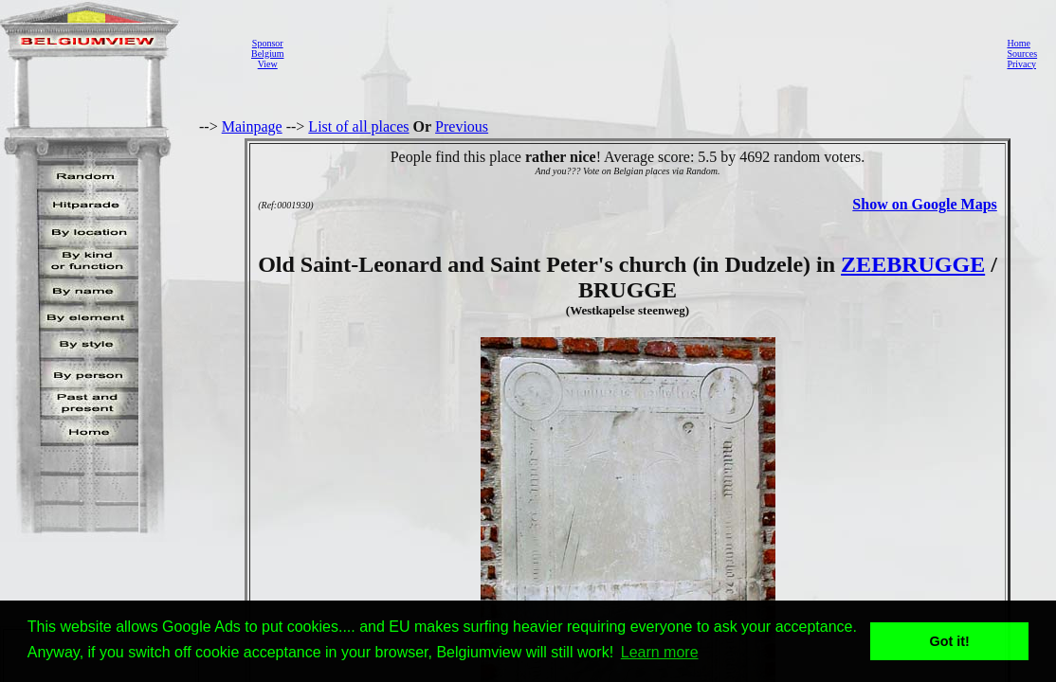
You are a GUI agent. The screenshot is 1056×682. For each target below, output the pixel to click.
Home (1018, 43)
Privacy (1021, 64)
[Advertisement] (640, 53)
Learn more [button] (660, 652)
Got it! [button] (950, 641)
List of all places (358, 126)
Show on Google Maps (924, 204)
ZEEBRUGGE (913, 264)
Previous (461, 126)
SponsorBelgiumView (267, 53)
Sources (1022, 53)
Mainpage (252, 126)
